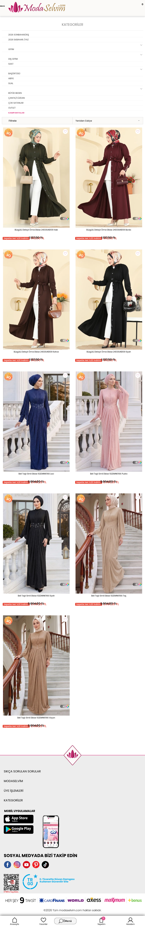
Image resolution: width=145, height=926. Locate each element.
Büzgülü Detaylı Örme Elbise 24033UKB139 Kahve (36, 351)
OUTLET (11, 107)
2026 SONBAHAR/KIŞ (18, 34)
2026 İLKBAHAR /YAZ (18, 39)
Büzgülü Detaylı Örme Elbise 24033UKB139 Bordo (108, 229)
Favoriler (43, 921)
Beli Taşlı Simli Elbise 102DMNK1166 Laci (36, 473)
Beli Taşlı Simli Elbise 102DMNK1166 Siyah (36, 595)
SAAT (10, 63)
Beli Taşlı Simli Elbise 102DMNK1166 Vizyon (36, 717)
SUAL (10, 83)
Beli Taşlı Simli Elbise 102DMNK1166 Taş (108, 595)
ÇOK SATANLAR (16, 102)
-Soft (52, 908)
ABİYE (11, 78)
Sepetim (101, 921)
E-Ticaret (61, 908)
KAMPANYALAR (16, 112)
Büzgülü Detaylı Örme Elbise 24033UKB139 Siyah (109, 351)
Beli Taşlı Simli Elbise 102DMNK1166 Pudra (108, 473)
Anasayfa (14, 921)
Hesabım (130, 921)
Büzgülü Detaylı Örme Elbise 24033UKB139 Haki (36, 229)
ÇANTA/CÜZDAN (16, 97)
